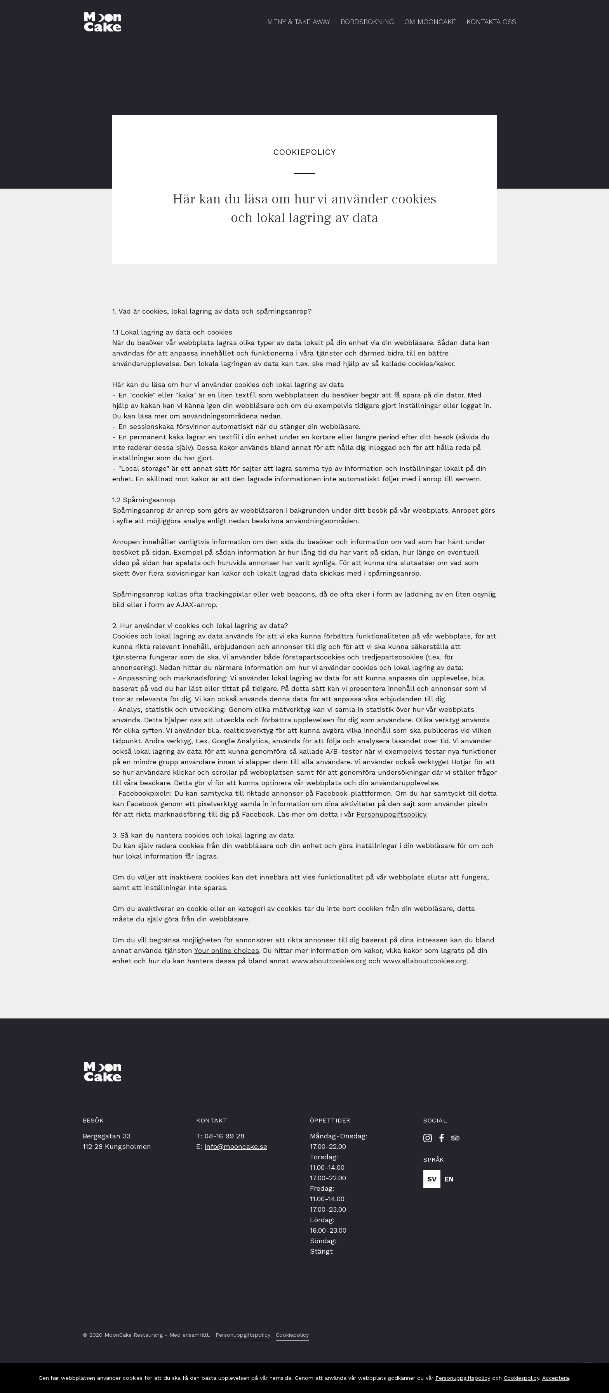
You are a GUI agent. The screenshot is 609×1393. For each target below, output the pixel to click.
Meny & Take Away (298, 21)
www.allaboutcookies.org (424, 961)
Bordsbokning (367, 21)
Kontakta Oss (491, 21)
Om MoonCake (430, 21)
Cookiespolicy (521, 1378)
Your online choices (226, 950)
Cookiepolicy (292, 1335)
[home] (103, 22)
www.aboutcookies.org (328, 961)
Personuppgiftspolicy (391, 814)
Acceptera (555, 1378)
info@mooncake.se (236, 1146)
